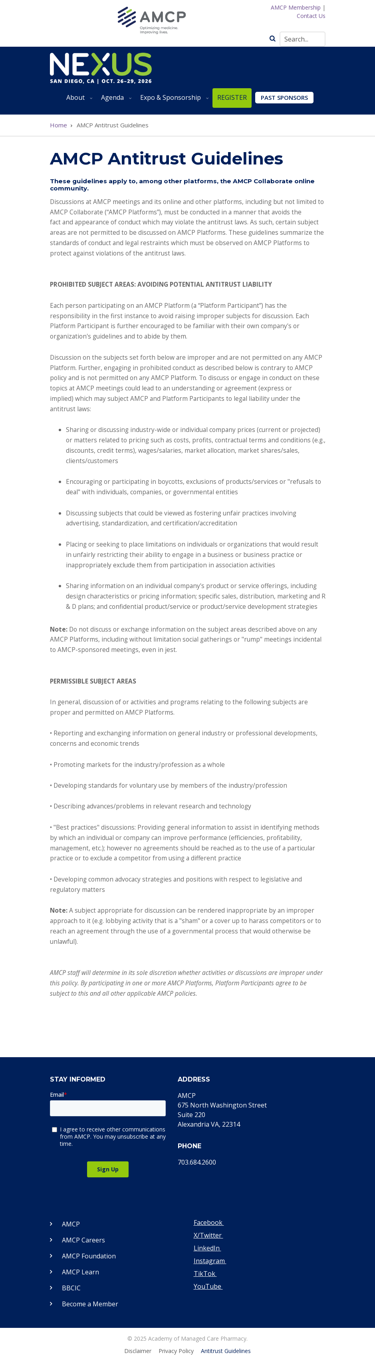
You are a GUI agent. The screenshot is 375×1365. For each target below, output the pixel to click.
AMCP (71, 1224)
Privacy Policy (176, 1351)
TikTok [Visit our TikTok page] (205, 1273)
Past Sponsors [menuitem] (284, 97)
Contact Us (311, 16)
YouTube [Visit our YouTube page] (208, 1286)
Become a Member (90, 1304)
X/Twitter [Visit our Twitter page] (208, 1235)
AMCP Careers (83, 1240)
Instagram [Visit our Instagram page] (210, 1260)
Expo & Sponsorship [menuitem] (172, 100)
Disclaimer (137, 1351)
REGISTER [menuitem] (232, 97)
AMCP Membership (296, 7)
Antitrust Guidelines (226, 1351)
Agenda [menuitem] (114, 100)
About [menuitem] (78, 100)
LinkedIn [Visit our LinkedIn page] (207, 1248)
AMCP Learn (80, 1272)
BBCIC (71, 1288)
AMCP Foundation (89, 1256)
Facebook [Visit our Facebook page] (209, 1222)
